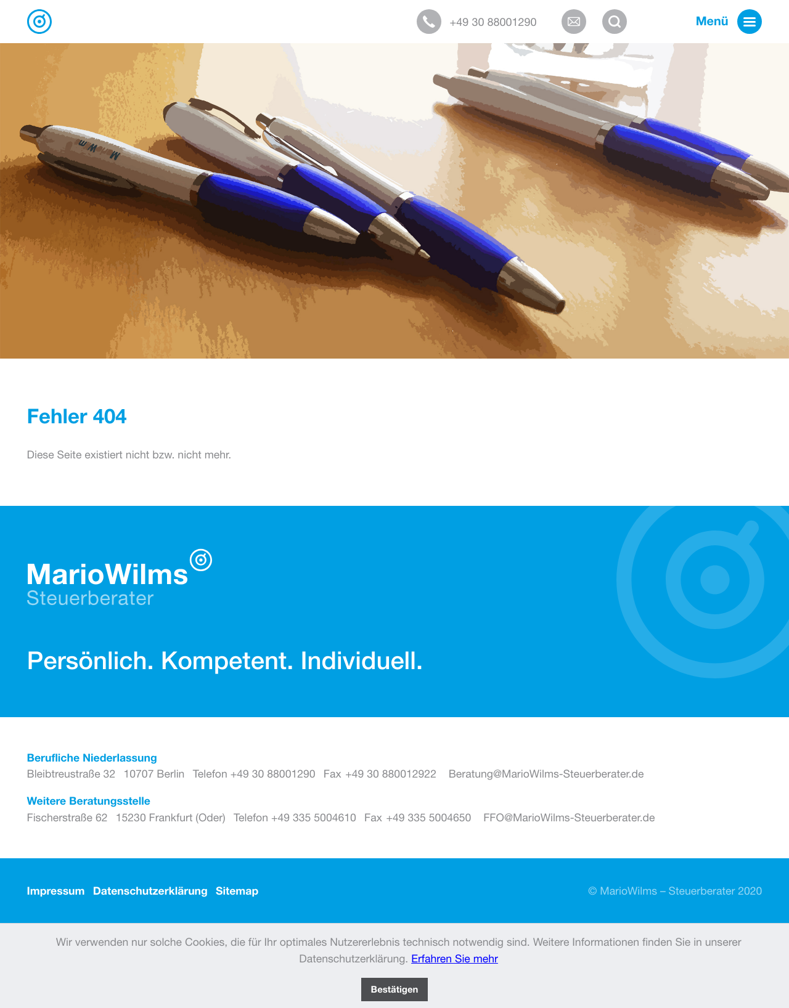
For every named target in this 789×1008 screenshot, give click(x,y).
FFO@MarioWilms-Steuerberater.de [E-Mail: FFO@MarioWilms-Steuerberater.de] (569, 817)
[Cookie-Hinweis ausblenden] (394, 989)
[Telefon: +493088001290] (254, 774)
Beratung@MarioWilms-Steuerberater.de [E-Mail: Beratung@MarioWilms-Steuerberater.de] (546, 773)
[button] (485, 21)
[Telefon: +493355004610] (295, 818)
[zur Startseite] (39, 21)
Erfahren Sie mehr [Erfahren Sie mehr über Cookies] (454, 958)
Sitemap (237, 890)
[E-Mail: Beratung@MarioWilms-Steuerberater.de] (578, 21)
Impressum (56, 890)
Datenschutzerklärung (150, 890)
